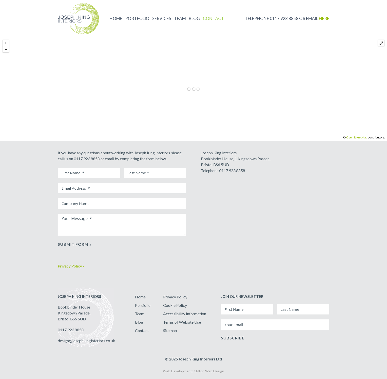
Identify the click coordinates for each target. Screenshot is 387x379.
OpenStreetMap (356, 137)
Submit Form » (75, 244)
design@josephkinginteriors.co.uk (86, 340)
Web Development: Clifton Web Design (193, 371)
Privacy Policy (175, 296)
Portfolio (143, 305)
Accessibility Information (184, 313)
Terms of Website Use (182, 322)
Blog (139, 322)
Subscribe (232, 337)
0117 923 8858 (71, 329)
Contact (142, 330)
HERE (324, 18)
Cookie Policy (175, 305)
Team (139, 313)
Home (140, 296)
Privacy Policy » (71, 266)
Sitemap (170, 330)
